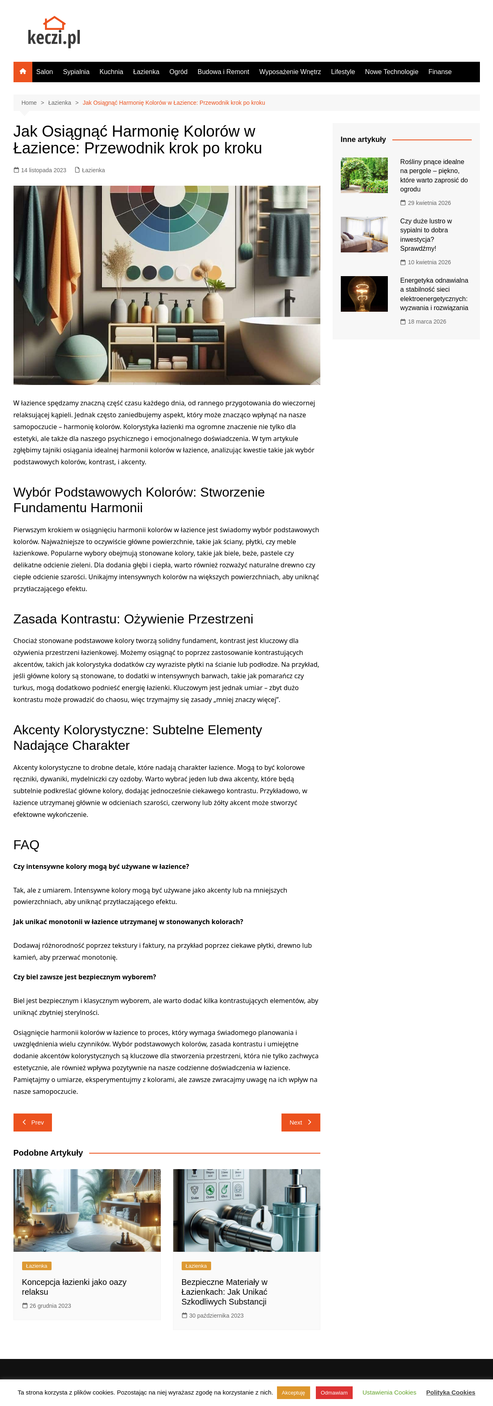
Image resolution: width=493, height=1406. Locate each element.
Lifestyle (343, 71)
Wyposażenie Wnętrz (290, 71)
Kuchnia (111, 71)
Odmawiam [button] (334, 1393)
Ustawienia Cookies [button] (389, 1392)
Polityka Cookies (450, 1392)
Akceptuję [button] (293, 1393)
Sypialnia (76, 71)
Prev (33, 1122)
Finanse (440, 71)
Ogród (178, 71)
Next (301, 1122)
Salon (44, 71)
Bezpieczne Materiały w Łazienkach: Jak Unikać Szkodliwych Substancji (225, 1292)
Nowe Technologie (391, 71)
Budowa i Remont (223, 71)
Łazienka (146, 71)
